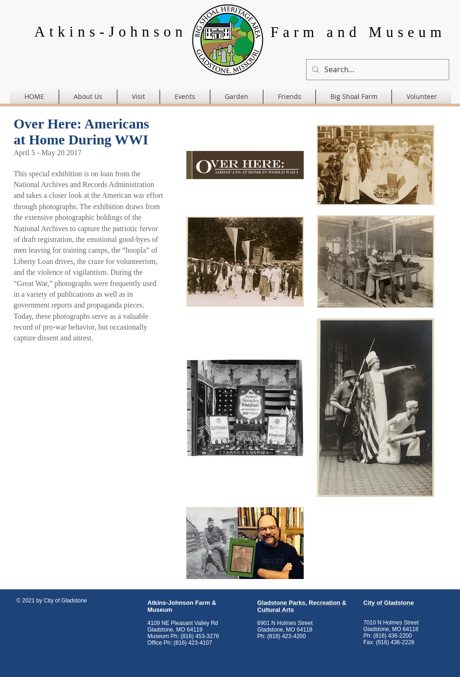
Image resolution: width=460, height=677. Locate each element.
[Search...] (376, 70)
